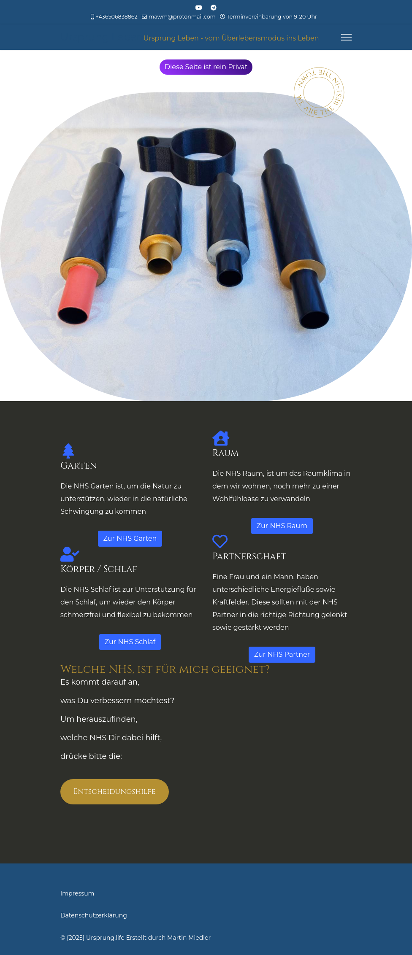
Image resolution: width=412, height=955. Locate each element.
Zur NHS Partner (282, 654)
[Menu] (346, 37)
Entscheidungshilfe (114, 791)
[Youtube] (198, 7)
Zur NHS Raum (282, 526)
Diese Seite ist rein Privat (206, 67)
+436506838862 (116, 16)
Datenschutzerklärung (93, 915)
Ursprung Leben (102, 37)
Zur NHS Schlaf (130, 642)
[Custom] (214, 7)
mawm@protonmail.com (182, 16)
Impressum (77, 893)
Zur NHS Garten (130, 538)
